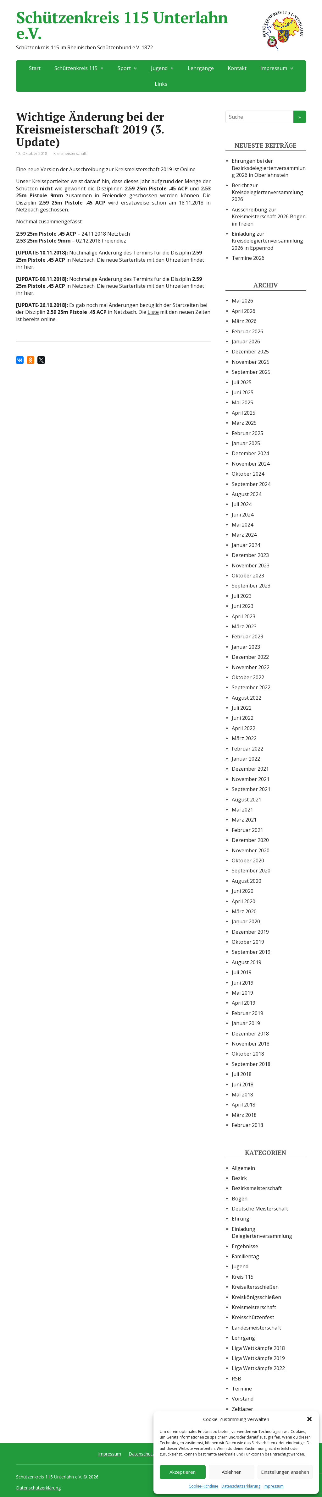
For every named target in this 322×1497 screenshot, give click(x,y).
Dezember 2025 (250, 351)
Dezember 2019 (250, 931)
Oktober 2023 (248, 575)
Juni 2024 (242, 514)
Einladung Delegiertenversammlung (262, 1232)
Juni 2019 (242, 982)
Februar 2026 (247, 331)
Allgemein (243, 1168)
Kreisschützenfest (253, 1317)
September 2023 (251, 585)
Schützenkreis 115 (75, 68)
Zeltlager (242, 1409)
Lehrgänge (201, 68)
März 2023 (244, 626)
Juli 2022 (242, 707)
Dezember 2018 (250, 1033)
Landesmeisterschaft (256, 1327)
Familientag (245, 1256)
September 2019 (251, 951)
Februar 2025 (247, 433)
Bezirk (239, 1178)
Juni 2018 (242, 1084)
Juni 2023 (242, 606)
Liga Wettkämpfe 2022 (258, 1368)
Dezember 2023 (250, 555)
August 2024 (246, 494)
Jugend (159, 68)
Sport (124, 68)
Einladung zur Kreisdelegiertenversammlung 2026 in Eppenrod (267, 240)
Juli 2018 (242, 1074)
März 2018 (244, 1115)
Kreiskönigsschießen (256, 1297)
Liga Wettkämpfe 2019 (258, 1358)
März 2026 (244, 321)
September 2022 (251, 687)
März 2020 (244, 911)
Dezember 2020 (250, 840)
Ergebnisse (245, 1246)
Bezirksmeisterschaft (257, 1188)
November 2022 (250, 667)
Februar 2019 (247, 1013)
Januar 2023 (246, 646)
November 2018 (250, 1043)
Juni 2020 (242, 891)
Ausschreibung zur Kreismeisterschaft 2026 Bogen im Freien (269, 216)
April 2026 (243, 311)
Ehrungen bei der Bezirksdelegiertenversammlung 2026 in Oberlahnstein (269, 167)
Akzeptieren (182, 1472)
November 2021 (250, 779)
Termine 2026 (248, 257)
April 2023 (243, 616)
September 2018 (251, 1064)
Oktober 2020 (248, 860)
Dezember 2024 (250, 453)
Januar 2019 (246, 1023)
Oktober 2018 (248, 1053)
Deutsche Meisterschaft (260, 1208)
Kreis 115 (242, 1276)
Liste (153, 312)
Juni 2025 (242, 392)
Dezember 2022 (250, 656)
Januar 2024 (246, 545)
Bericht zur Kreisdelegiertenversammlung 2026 (267, 192)
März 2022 (244, 738)
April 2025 (243, 412)
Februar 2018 (247, 1125)
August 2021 (246, 799)
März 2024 (244, 534)
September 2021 (251, 789)
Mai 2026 (242, 300)
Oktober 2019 (248, 941)
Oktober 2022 (248, 677)
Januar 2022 (246, 758)
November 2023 (250, 565)
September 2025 (251, 372)
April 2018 (243, 1104)
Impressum (274, 1486)
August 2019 (246, 962)
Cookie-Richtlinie (203, 1486)
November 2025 (250, 361)
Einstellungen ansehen (285, 1472)
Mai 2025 (242, 402)
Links (161, 83)
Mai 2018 (242, 1094)
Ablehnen (232, 1472)
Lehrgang (243, 1337)
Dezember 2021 (250, 768)
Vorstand (242, 1398)
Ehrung (240, 1218)
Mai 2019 (242, 992)
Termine (242, 1388)
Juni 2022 (242, 717)
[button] (309, 1419)
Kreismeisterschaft (69, 153)
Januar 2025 (246, 443)
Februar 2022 (247, 748)
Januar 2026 (246, 341)
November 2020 (250, 850)
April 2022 (243, 728)
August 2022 (246, 697)
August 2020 (246, 880)
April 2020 (243, 901)
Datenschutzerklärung (240, 1486)
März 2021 (244, 819)
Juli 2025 (242, 382)
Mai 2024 (242, 524)
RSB (236, 1378)
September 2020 (251, 870)
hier (28, 266)
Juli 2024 (242, 504)
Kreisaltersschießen (255, 1286)
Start (35, 68)
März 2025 (244, 422)
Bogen (239, 1198)
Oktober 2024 (248, 473)
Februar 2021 (247, 830)
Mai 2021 (242, 809)
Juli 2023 (242, 596)
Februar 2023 (247, 636)
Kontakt (237, 68)
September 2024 (251, 484)
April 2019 (243, 1002)
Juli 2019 (242, 972)
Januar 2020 (246, 921)
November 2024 (250, 463)
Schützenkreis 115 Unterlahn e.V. (161, 25)
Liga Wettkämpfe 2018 (258, 1348)
